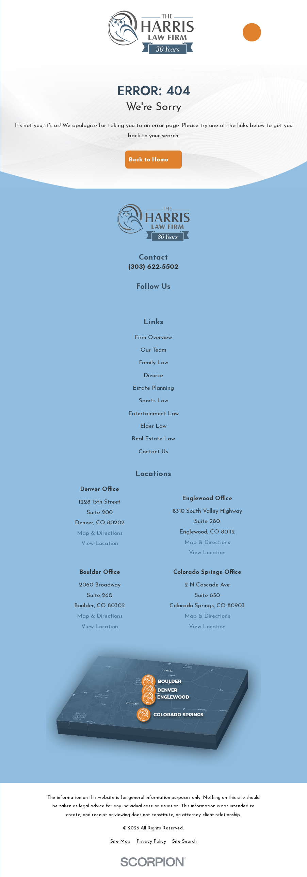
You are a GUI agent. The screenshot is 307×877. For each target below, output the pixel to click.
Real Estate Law (153, 439)
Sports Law (153, 401)
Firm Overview (153, 337)
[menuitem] (120, 841)
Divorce (153, 376)
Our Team (153, 350)
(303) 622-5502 (153, 266)
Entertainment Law (153, 414)
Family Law (153, 363)
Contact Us (153, 452)
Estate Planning (153, 388)
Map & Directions (100, 533)
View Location (99, 544)
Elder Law (153, 426)
